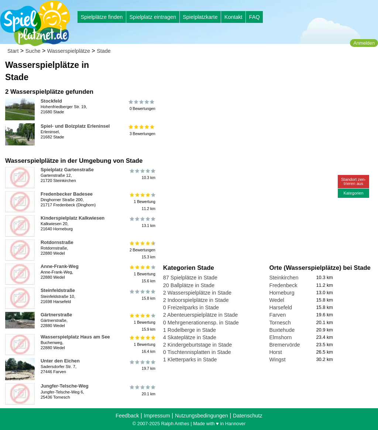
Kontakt (233, 17)
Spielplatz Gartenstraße (67, 169)
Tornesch (280, 323)
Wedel (276, 300)
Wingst (277, 359)
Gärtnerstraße (56, 314)
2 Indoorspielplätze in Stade (196, 300)
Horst (275, 352)
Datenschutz (247, 416)
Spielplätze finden (102, 17)
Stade (104, 51)
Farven (277, 315)
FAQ (254, 17)
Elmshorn (280, 337)
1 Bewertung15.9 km (141, 322)
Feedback (127, 416)
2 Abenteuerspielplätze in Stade (200, 315)
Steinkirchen (283, 278)
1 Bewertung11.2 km (141, 202)
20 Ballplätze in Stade (188, 285)
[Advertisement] (247, 70)
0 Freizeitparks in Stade (191, 307)
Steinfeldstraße (58, 290)
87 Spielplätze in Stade (190, 278)
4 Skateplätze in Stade (189, 337)
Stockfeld (51, 101)
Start (12, 51)
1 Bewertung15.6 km (141, 274)
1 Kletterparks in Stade (190, 359)
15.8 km (141, 294)
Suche (33, 51)
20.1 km (141, 390)
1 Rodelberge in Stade (189, 330)
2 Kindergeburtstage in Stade (197, 345)
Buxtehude (282, 330)
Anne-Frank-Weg (60, 266)
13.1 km (141, 222)
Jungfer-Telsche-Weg (65, 386)
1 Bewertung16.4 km (141, 345)
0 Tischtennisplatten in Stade (197, 352)
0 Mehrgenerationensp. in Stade (201, 323)
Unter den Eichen (60, 361)
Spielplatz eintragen (152, 17)
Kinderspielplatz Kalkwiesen (72, 218)
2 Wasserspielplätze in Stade (197, 293)
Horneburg (281, 293)
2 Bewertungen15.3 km (141, 250)
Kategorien (353, 193)
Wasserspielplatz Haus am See (75, 337)
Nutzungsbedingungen (201, 416)
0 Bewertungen (141, 105)
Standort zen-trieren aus (353, 181)
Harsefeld (280, 307)
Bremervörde (284, 345)
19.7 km (141, 365)
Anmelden (364, 43)
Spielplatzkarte (200, 17)
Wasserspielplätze (68, 51)
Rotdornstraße (57, 242)
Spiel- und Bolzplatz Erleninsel (75, 126)
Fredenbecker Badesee (67, 194)
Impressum (157, 416)
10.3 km (141, 173)
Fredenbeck (283, 285)
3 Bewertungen (141, 130)
